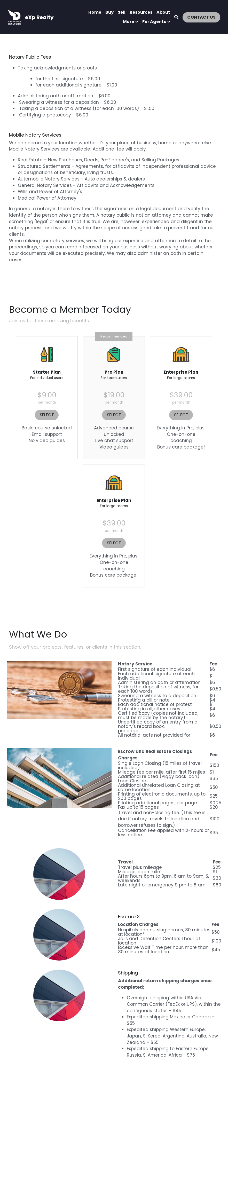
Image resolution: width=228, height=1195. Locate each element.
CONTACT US (201, 17)
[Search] (176, 17)
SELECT (47, 412)
